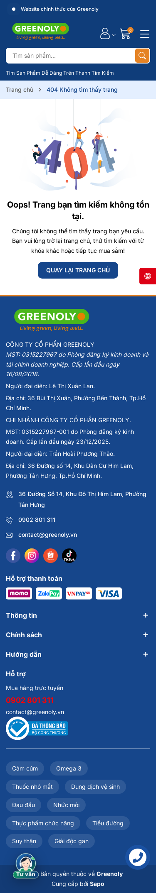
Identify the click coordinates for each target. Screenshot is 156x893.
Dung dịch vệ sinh (95, 786)
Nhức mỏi (66, 804)
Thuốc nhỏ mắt (32, 786)
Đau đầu (23, 804)
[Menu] (143, 33)
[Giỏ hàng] (126, 33)
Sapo (97, 883)
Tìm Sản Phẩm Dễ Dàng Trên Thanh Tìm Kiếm (60, 73)
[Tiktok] (69, 555)
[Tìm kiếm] (142, 56)
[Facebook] (13, 555)
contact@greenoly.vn (47, 534)
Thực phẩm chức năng (43, 823)
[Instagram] (32, 555)
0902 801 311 (36, 519)
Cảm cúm (25, 768)
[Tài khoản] (105, 33)
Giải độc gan (71, 840)
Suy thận (24, 840)
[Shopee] (50, 555)
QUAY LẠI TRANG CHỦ (78, 270)
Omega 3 (69, 768)
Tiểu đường (108, 823)
